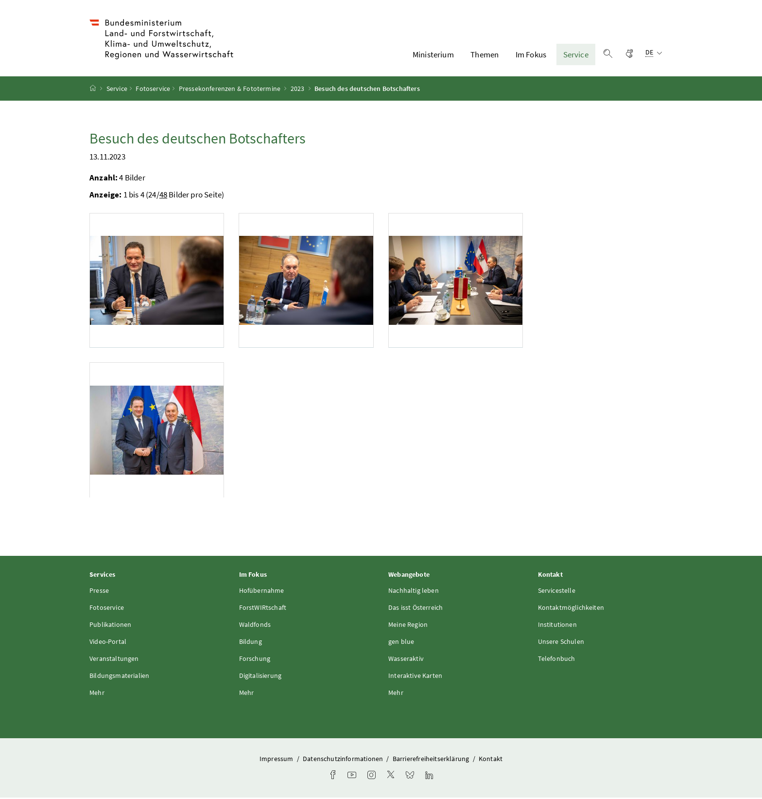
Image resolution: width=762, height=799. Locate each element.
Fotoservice (153, 90)
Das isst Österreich (415, 608)
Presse (99, 591)
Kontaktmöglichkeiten (571, 608)
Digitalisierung (260, 677)
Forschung (255, 660)
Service (576, 55)
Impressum (277, 760)
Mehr (96, 694)
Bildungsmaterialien (119, 677)
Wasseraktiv (406, 660)
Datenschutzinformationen (343, 760)
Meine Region (408, 625)
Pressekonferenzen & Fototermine (229, 90)
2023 (298, 90)
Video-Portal (107, 643)
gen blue (401, 643)
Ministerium (433, 55)
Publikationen (110, 625)
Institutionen (557, 625)
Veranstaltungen (114, 660)
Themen (484, 55)
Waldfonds (255, 625)
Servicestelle (556, 591)
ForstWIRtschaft (263, 608)
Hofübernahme (261, 591)
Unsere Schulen (561, 643)
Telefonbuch (556, 660)
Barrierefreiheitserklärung (432, 760)
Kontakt (490, 760)
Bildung (250, 643)
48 (163, 196)
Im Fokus (531, 55)
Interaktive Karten (415, 677)
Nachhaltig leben (413, 591)
